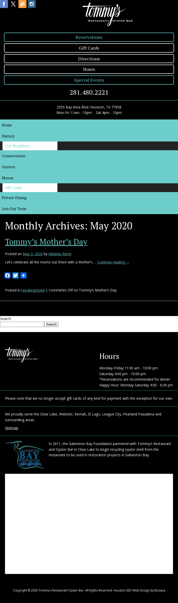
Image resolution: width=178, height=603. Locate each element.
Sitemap (11, 427)
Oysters (8, 166)
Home (7, 124)
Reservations (89, 37)
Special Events (89, 80)
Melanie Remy (59, 253)
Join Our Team (14, 208)
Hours (89, 69)
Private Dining (14, 197)
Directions (89, 59)
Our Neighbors (17, 145)
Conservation (13, 155)
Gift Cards (89, 48)
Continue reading (113, 262)
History (8, 135)
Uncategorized (33, 290)
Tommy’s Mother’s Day (46, 241)
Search (5, 318)
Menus (7, 177)
